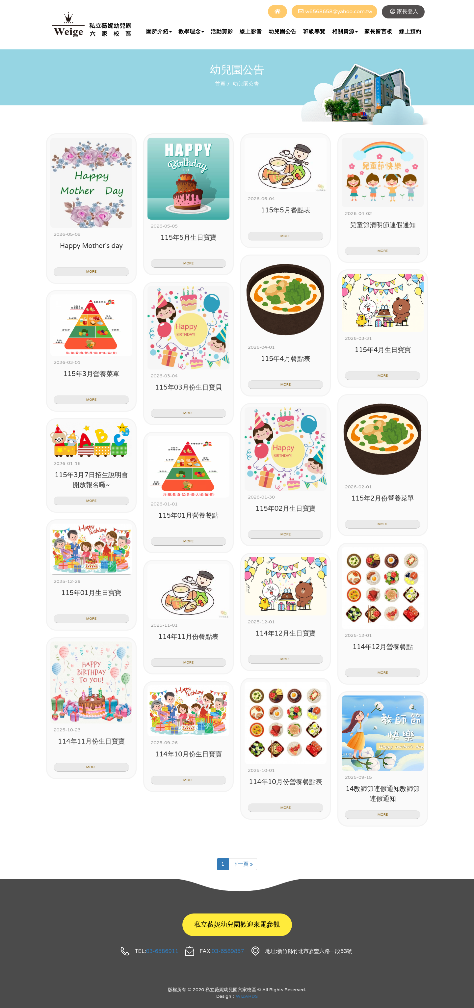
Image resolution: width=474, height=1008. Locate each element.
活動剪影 (222, 31)
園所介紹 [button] (159, 31)
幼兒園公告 (283, 31)
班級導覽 (314, 31)
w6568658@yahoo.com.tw (338, 11)
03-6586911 (162, 951)
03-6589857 (228, 951)
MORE (91, 272)
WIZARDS (247, 996)
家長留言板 (378, 31)
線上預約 (410, 31)
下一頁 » (243, 864)
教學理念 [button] (191, 31)
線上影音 (251, 31)
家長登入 (407, 11)
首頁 (220, 84)
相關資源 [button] (345, 31)
